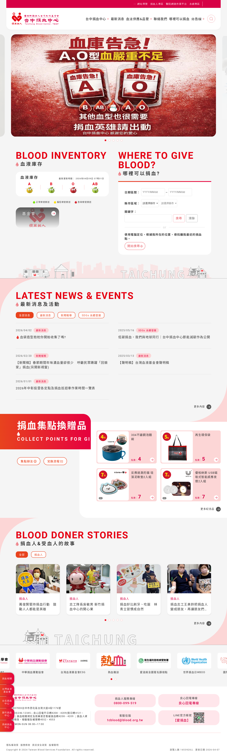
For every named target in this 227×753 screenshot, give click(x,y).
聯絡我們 (160, 19)
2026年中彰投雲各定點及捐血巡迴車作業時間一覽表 (55, 388)
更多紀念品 (207, 508)
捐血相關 (7, 678)
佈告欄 (196, 19)
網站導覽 (142, 4)
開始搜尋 (133, 246)
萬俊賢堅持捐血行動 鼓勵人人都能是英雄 (38, 607)
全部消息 (24, 315)
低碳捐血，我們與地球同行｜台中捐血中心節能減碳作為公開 (164, 337)
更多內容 (199, 406)
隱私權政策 (12, 745)
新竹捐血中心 (7, 714)
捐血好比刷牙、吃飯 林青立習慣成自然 (138, 607)
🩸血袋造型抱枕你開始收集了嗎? (41, 337)
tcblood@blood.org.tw (125, 720)
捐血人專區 (156, 4)
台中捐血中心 (96, 19)
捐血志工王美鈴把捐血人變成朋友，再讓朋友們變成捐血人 (189, 607)
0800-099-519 (125, 703)
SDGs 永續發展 (91, 315)
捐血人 (38, 554)
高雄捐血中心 (7, 725)
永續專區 (194, 4)
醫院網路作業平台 (176, 4)
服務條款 (25, 745)
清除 (192, 218)
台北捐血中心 (7, 702)
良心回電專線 (189, 703)
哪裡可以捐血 (179, 19)
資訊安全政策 (39, 745)
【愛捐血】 (181, 720)
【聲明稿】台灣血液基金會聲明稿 (143, 363)
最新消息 (117, 19)
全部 (22, 554)
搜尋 (179, 218)
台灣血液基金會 (7, 690)
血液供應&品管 (137, 19)
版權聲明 (54, 745)
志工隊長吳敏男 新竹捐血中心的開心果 (87, 607)
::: (135, 4)
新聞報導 (66, 315)
